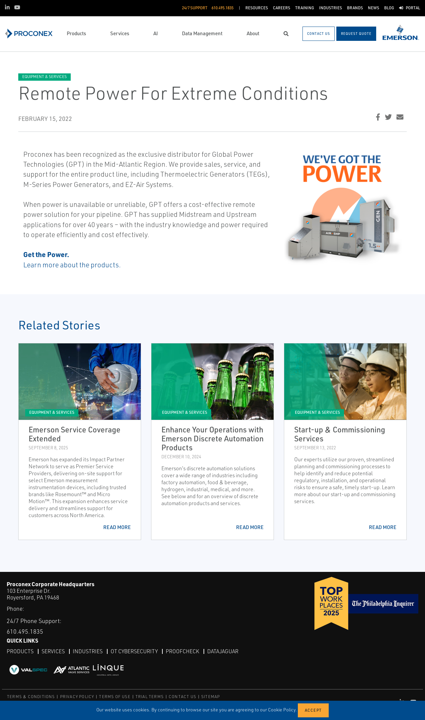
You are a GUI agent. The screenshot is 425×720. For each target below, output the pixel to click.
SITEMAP (210, 696)
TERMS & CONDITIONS (31, 696)
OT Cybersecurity (134, 651)
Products (20, 651)
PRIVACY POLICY (77, 696)
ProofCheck (182, 651)
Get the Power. (46, 254)
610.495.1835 (25, 631)
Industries (88, 651)
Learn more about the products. (72, 264)
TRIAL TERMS (149, 696)
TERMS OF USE (114, 696)
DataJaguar (222, 651)
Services (53, 651)
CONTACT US (182, 696)
